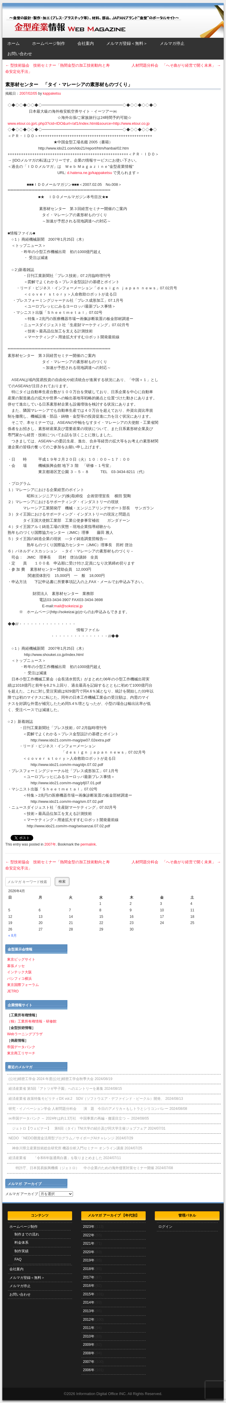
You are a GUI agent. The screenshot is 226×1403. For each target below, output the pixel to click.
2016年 (88, 1286)
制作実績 (21, 1251)
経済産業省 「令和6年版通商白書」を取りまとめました (55, 1158)
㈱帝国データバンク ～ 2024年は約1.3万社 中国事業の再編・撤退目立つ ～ (69, 1118)
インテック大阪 (19, 972)
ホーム (13, 43)
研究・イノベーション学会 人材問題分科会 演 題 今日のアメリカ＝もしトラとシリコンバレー (88, 1109)
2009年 (88, 1345)
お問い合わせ (19, 53)
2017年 (88, 1277)
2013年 (88, 1311)
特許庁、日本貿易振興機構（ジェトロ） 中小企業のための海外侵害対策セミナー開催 (81, 1168)
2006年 (88, 1370)
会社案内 (85, 43)
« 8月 (12, 935)
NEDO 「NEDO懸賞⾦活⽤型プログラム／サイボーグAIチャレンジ (61, 1138)
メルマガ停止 (172, 43)
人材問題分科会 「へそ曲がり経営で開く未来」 (176, 65)
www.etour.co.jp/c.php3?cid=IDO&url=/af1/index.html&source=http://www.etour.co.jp (78, 123)
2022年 (88, 1235)
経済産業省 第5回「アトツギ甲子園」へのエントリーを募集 (56, 1089)
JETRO (13, 991)
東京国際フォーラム (23, 985)
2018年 (88, 1269)
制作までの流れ (26, 1234)
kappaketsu (52, 93)
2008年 (88, 1353)
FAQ (17, 1259)
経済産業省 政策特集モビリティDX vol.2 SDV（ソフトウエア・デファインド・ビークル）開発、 (86, 1099)
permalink (88, 844)
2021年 (88, 1243)
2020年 (88, 1252)
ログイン (165, 1227)
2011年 (88, 1328)
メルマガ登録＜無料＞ (126, 43)
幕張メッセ (16, 966)
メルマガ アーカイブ (21, 1194)
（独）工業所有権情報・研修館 (31, 1021)
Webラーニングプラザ (24, 1034)
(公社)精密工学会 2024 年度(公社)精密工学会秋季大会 (51, 1079)
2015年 (88, 1294)
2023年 (88, 1227)
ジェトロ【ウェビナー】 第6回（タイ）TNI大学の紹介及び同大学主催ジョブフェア (78, 1128)
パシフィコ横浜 (19, 979)
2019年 (88, 1260)
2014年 (88, 1302)
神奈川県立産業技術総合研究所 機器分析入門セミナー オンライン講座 (66, 1148)
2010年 (88, 1336)
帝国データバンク (21, 1047)
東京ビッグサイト (21, 959)
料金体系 (21, 1242)
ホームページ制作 (48, 43)
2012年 (88, 1319)
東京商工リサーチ (21, 1053)
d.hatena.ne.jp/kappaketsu (89, 172)
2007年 (50, 844)
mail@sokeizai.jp (68, 606)
